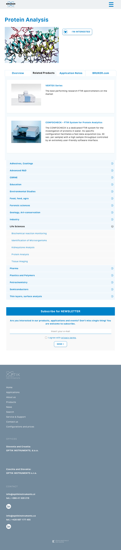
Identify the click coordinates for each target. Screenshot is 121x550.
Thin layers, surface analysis (26, 296)
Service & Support (16, 417)
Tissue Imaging (20, 261)
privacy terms (68, 337)
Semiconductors (19, 289)
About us (11, 397)
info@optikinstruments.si (20, 494)
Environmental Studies (23, 191)
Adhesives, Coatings (21, 163)
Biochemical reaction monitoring (29, 233)
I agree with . (62, 337)
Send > (60, 344)
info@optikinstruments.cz (21, 515)
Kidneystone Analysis (23, 247)
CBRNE (14, 177)
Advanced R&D (18, 170)
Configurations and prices (20, 426)
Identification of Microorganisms (29, 240)
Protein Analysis (20, 254)
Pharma (14, 268)
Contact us (12, 421)
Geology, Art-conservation (25, 212)
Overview (18, 73)
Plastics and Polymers (22, 275)
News (9, 407)
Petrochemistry (19, 282)
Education (15, 184)
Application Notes (71, 73)
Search (10, 412)
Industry (14, 219)
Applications (13, 392)
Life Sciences (17, 226)
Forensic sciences (20, 205)
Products (11, 402)
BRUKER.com (100, 73)
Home (9, 387)
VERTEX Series (54, 85)
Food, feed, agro (19, 198)
